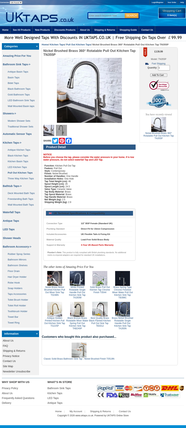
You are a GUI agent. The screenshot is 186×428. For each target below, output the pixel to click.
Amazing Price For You (17, 55)
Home (5, 30)
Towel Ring (12, 322)
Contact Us (147, 30)
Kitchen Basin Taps (16, 161)
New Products (42, 30)
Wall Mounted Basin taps (19, 106)
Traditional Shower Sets (19, 126)
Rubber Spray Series (17, 254)
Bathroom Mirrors (15, 259)
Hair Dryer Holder (16, 276)
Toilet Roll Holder (15, 305)
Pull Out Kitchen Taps (78, 44)
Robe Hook (12, 282)
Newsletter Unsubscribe (16, 371)
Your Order (172, 2)
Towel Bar (11, 316)
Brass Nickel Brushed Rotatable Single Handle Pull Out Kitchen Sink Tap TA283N (122, 323)
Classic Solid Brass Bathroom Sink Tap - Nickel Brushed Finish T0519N (79, 359)
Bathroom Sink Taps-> (16, 64)
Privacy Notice (11, 356)
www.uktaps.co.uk (84, 415)
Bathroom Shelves (16, 265)
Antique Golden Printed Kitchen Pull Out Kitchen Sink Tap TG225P (54, 322)
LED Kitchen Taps (16, 167)
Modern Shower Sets (17, 120)
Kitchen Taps (57, 44)
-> (12, 142)
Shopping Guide (128, 30)
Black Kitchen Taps (16, 155)
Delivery (6, 402)
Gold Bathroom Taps (17, 94)
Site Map (8, 366)
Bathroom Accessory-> (17, 246)
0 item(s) (172, 15)
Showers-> (9, 113)
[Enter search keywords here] (106, 15)
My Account (76, 411)
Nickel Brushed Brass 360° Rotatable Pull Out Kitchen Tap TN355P (158, 136)
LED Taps (9, 229)
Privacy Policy (10, 388)
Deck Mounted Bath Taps (20, 193)
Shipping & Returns (104, 30)
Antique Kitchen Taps (17, 149)
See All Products (22, 30)
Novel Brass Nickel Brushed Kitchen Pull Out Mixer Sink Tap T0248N (54, 291)
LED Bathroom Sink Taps (20, 100)
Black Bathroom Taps (18, 88)
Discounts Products (64, 30)
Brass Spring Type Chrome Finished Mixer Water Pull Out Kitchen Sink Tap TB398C (122, 292)
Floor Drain (12, 271)
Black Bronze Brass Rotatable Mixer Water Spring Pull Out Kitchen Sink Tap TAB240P (77, 323)
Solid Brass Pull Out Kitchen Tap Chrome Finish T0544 (100, 290)
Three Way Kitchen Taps (19, 178)
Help (182, 2)
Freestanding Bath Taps (19, 199)
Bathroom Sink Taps (59, 388)
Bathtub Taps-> (12, 186)
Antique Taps (11, 220)
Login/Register (157, 2)
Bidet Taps (12, 83)
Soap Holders (13, 288)
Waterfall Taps (11, 212)
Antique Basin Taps (16, 71)
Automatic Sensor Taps (17, 133)
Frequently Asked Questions (18, 398)
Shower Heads (12, 238)
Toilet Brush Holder (16, 299)
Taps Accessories (15, 294)
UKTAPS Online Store (118, 415)
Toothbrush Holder (16, 311)
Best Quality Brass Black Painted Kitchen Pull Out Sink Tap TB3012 (100, 322)
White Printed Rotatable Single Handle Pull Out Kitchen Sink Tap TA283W (77, 292)
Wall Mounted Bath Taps (19, 204)
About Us (85, 30)
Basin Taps (12, 77)
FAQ (5, 345)
